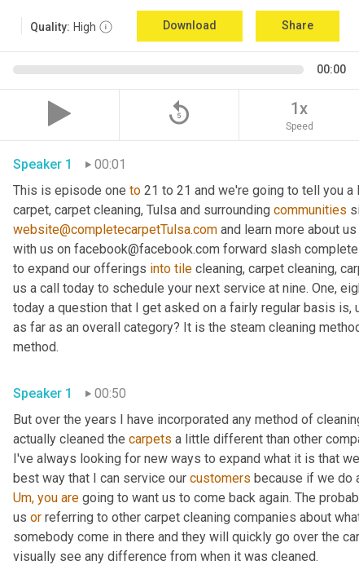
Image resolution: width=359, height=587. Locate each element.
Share (297, 25)
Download (190, 25)
